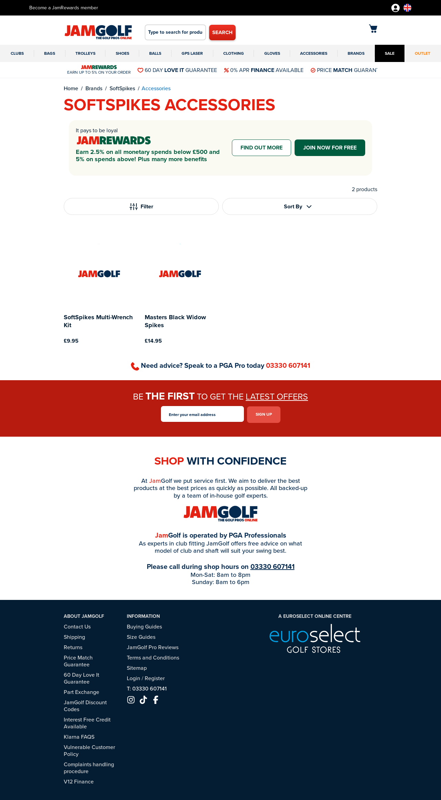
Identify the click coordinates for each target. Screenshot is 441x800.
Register (155, 677)
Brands (356, 53)
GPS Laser (192, 53)
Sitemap (137, 667)
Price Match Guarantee (78, 660)
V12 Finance (79, 781)
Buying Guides (144, 626)
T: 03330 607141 (147, 688)
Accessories (313, 53)
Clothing (233, 53)
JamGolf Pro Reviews (152, 646)
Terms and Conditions (153, 657)
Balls (155, 53)
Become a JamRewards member (63, 7)
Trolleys (85, 53)
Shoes (122, 53)
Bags (49, 53)
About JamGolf (84, 615)
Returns (73, 646)
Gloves (272, 53)
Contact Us (77, 626)
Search (222, 32)
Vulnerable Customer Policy (89, 749)
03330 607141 (288, 365)
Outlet (422, 53)
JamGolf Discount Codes (85, 704)
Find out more (261, 148)
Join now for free (330, 148)
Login (133, 677)
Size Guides (141, 636)
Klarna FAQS (79, 736)
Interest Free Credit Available (87, 722)
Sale (389, 53)
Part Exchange (81, 691)
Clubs (17, 53)
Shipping (74, 636)
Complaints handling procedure (89, 766)
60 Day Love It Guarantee (81, 677)
